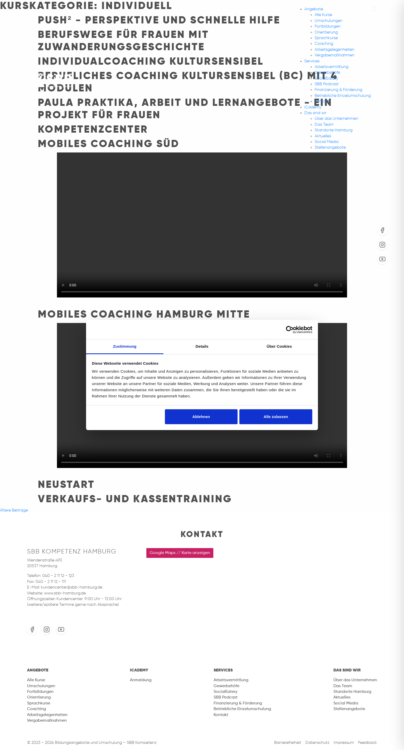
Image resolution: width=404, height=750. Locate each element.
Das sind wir (315, 113)
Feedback (367, 743)
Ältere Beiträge (14, 510)
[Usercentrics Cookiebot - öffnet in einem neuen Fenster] (289, 330)
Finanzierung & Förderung (338, 90)
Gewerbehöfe (327, 73)
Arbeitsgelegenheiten (334, 50)
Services (311, 61)
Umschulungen (328, 21)
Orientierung (326, 32)
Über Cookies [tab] (279, 346)
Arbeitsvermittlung (331, 67)
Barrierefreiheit (287, 743)
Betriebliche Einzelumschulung (343, 96)
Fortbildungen (328, 26)
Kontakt (322, 101)
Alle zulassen (276, 416)
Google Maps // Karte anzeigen (180, 553)
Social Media (327, 142)
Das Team (324, 125)
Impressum (344, 743)
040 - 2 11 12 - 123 (58, 576)
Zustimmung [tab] (125, 346)
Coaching (324, 44)
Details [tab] (202, 346)
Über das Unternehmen (336, 119)
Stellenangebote (330, 148)
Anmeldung (141, 680)
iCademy (312, 107)
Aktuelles (323, 136)
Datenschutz (317, 743)
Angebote (313, 9)
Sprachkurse (326, 38)
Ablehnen (201, 416)
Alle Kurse (323, 15)
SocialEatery (326, 78)
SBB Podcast (327, 84)
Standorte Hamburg (333, 130)
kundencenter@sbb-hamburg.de (71, 587)
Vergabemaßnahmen (334, 55)
